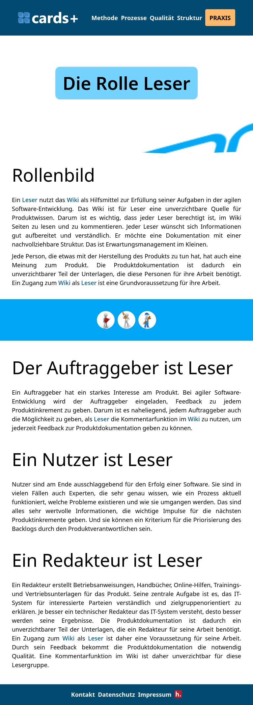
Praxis (220, 18)
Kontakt (83, 694)
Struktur (189, 18)
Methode (105, 18)
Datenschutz (116, 694)
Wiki (73, 200)
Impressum (155, 694)
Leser (30, 200)
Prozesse (134, 18)
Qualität (162, 18)
